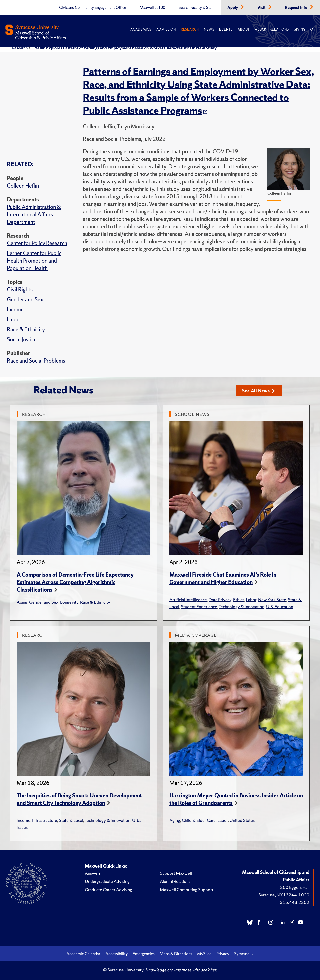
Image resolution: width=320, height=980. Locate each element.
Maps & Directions (176, 953)
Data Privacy (220, 599)
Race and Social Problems (36, 360)
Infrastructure (44, 820)
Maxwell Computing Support (187, 889)
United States (242, 820)
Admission (166, 30)
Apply (233, 7)
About (244, 30)
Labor (13, 319)
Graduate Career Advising (108, 889)
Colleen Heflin (23, 186)
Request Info (296, 7)
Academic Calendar (83, 953)
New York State (272, 599)
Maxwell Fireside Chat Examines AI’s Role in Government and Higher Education (223, 578)
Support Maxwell (176, 873)
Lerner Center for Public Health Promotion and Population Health (34, 261)
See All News (258, 391)
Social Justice (22, 339)
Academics (140, 30)
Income (15, 309)
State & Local (71, 820)
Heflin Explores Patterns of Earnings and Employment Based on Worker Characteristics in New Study (125, 48)
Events (226, 30)
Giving (300, 30)
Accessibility (117, 953)
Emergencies (144, 953)
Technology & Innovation (241, 607)
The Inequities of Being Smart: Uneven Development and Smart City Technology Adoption (79, 799)
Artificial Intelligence (188, 599)
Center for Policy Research (37, 243)
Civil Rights (20, 289)
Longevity (69, 602)
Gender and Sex (25, 299)
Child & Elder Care (199, 820)
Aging (22, 602)
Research (190, 30)
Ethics (238, 599)
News (209, 30)
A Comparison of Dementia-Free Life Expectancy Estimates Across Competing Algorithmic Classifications (75, 582)
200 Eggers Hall (295, 887)
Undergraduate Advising (107, 881)
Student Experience (199, 607)
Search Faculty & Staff (196, 7)
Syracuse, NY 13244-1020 (284, 895)
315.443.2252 (295, 902)
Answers (93, 873)
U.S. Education (279, 607)
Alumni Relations (272, 30)
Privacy (222, 953)
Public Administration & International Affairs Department (34, 215)
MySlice (204, 953)
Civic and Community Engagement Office (92, 7)
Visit (262, 7)
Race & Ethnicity (26, 329)
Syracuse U (244, 953)
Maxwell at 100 (152, 7)
